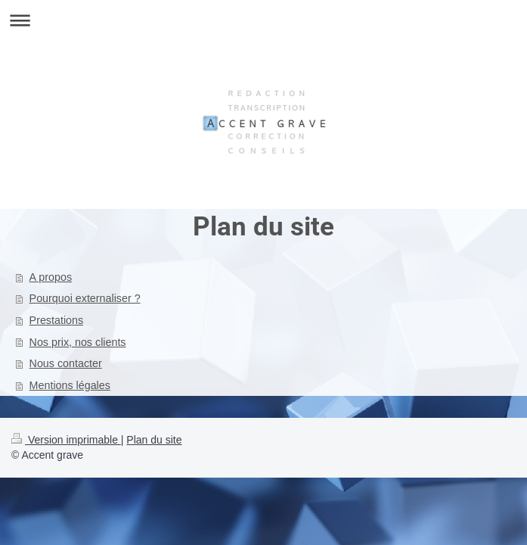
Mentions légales (69, 385)
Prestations (56, 320)
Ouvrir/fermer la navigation (263, 20)
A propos (50, 277)
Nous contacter (65, 363)
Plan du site (153, 440)
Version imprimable (66, 440)
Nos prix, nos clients (77, 342)
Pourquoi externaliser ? (85, 298)
